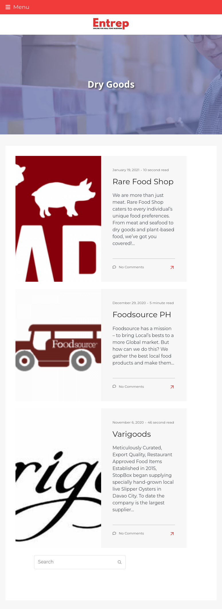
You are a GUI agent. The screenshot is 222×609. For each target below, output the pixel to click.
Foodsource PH (142, 314)
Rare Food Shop (143, 181)
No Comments (131, 267)
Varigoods (132, 434)
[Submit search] (120, 562)
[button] (17, 6)
